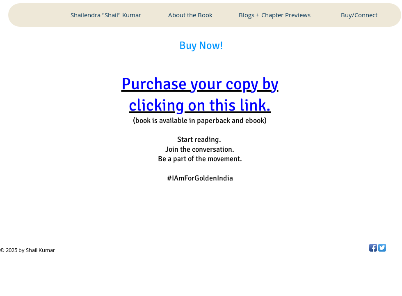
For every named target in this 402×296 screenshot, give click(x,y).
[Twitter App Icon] (382, 248)
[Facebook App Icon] (373, 248)
